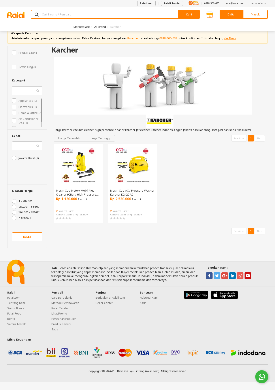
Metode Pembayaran (65, 311)
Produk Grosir (24, 61)
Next (260, 146)
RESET (27, 245)
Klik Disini (230, 46)
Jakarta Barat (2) (25, 166)
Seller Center (104, 311)
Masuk (255, 14)
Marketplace (81, 27)
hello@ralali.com (235, 3)
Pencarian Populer (63, 327)
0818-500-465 (211, 3)
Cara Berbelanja (61, 306)
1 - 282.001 (22, 209)
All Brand (100, 27)
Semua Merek (16, 332)
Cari (189, 14)
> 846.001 (21, 226)
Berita (11, 327)
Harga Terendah (69, 146)
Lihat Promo (59, 322)
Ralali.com (146, 3)
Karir (143, 311)
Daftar (232, 14)
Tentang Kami (16, 311)
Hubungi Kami (149, 306)
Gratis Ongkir (24, 75)
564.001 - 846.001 (26, 220)
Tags (54, 337)
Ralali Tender (172, 3)
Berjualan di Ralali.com (110, 306)
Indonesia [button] (259, 3)
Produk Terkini (61, 332)
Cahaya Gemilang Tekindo (72, 222)
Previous (239, 146)
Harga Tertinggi (100, 146)
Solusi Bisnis (15, 316)
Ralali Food (14, 322)
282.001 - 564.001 (26, 215)
